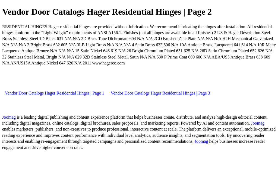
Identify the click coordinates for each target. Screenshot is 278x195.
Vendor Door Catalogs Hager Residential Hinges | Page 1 (54, 93)
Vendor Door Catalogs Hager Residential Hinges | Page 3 (160, 93)
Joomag (9, 117)
